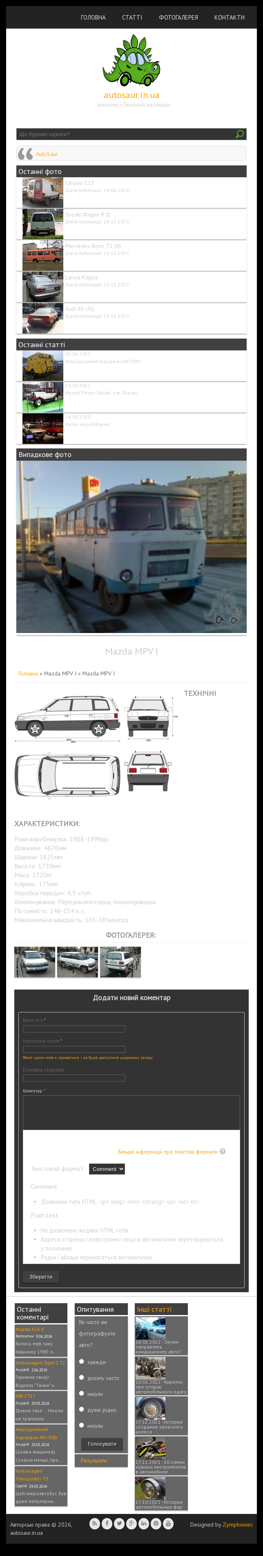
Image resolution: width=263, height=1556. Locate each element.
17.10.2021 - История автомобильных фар (159, 1510)
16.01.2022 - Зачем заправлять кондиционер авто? (158, 1353)
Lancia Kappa (81, 277)
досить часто (103, 1384)
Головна (93, 17)
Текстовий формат (58, 1174)
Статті (132, 17)
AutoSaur (47, 154)
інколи (95, 1400)
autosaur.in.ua (132, 94)
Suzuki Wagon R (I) (88, 214)
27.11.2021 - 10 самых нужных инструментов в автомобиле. (161, 1473)
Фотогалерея (178, 17)
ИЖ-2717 (26, 1402)
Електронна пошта (42, 1041)
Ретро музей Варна (87, 424)
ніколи (95, 1432)
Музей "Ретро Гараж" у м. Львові (101, 393)
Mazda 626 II (30, 1335)
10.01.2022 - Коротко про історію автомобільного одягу (161, 1393)
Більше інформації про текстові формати (168, 1157)
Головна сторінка (44, 1069)
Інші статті (154, 1315)
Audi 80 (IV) (79, 308)
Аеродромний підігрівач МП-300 (102, 361)
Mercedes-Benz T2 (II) (93, 246)
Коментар (34, 1091)
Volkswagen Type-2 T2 (40, 1369)
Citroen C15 (79, 183)
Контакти (229, 17)
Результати (94, 1466)
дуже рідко (101, 1416)
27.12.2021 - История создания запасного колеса (159, 1433)
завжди (96, 1368)
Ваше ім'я (34, 1020)
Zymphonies (238, 1530)
